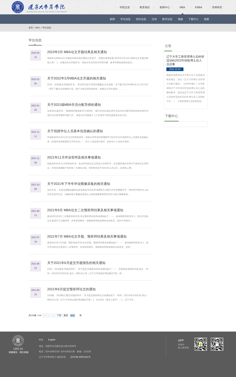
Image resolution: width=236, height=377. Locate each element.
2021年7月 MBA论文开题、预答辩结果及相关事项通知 (87, 236)
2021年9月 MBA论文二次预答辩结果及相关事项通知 (85, 210)
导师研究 (217, 7)
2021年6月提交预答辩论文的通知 (71, 289)
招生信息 (141, 19)
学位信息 (125, 19)
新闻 (112, 19)
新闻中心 (165, 7)
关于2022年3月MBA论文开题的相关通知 (76, 78)
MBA (182, 7)
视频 (180, 19)
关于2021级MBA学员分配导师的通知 (74, 105)
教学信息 (167, 19)
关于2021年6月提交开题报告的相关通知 (76, 263)
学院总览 (125, 7)
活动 (154, 19)
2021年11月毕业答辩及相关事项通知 (74, 157)
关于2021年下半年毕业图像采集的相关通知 (78, 184)
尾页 (66, 315)
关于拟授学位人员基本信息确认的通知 (75, 131)
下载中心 (193, 19)
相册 (206, 19)
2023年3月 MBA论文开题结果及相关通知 (77, 52)
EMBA (198, 7)
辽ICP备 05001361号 (80, 357)
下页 (59, 315)
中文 (41, 339)
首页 (31, 27)
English (51, 339)
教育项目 (145, 7)
